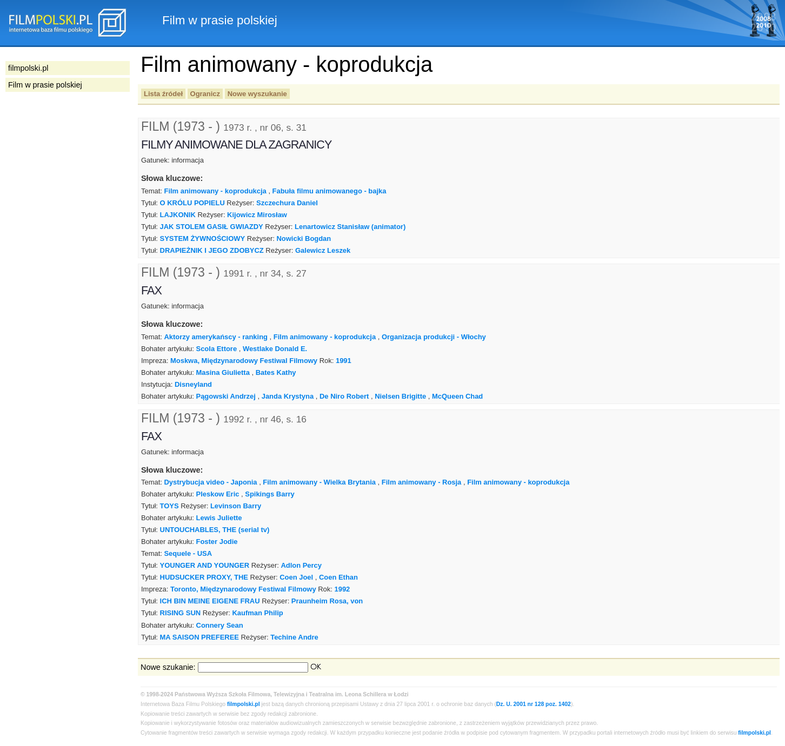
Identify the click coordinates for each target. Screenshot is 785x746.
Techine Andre (294, 637)
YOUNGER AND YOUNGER (205, 565)
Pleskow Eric (218, 494)
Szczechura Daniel (287, 203)
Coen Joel (296, 577)
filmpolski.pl (243, 704)
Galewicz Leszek (322, 250)
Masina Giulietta (223, 372)
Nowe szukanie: (168, 667)
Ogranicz (205, 94)
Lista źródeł (163, 94)
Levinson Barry (235, 506)
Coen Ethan (338, 577)
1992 (342, 589)
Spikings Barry (269, 494)
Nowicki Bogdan (303, 238)
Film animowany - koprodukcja (215, 191)
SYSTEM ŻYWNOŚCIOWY (202, 238)
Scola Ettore (216, 349)
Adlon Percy (301, 565)
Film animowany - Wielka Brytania (319, 482)
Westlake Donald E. (275, 349)
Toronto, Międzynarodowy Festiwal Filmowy (243, 589)
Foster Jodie (217, 541)
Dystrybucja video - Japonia (210, 482)
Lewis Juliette (219, 518)
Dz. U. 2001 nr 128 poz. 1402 (533, 704)
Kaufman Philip (257, 613)
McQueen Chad (457, 396)
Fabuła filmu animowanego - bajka (329, 191)
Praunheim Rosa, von (327, 601)
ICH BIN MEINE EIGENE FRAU (210, 601)
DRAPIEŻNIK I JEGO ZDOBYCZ (212, 250)
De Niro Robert (344, 396)
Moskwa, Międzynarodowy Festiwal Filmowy (243, 361)
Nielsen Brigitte (400, 396)
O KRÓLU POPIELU (192, 203)
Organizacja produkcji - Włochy (434, 337)
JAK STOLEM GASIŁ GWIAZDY (211, 227)
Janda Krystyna (288, 396)
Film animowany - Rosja (422, 482)
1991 (343, 361)
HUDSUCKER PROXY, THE (204, 577)
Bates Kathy (276, 372)
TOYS (169, 506)
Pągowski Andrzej (226, 396)
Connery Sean (219, 625)
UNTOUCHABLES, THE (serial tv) (215, 530)
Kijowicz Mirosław (257, 215)
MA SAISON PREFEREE (199, 637)
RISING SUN (180, 613)
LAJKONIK (178, 215)
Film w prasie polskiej (45, 84)
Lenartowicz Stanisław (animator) (350, 227)
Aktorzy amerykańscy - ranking (216, 337)
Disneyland (193, 384)
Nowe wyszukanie (257, 94)
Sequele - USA (188, 553)
